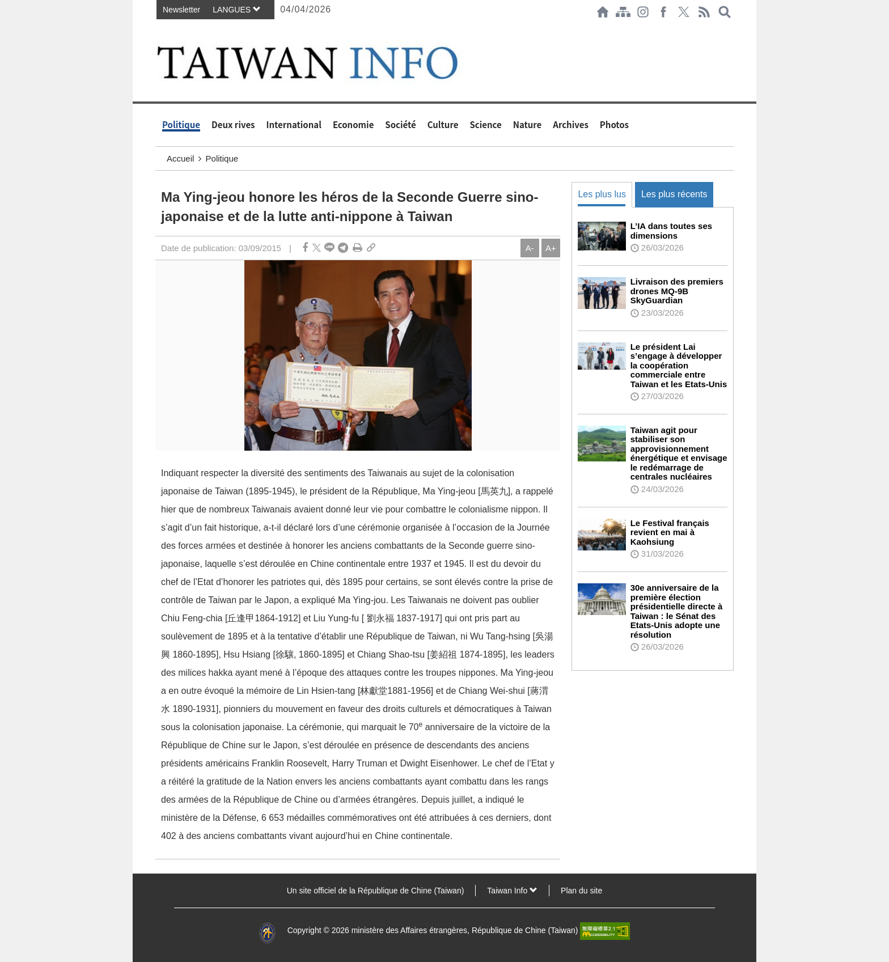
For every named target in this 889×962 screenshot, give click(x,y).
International (293, 124)
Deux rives (233, 124)
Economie (353, 124)
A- (530, 248)
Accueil (180, 158)
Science (485, 124)
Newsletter (181, 9)
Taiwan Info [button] (512, 890)
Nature (527, 124)
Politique (181, 124)
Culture (443, 124)
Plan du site (581, 890)
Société (400, 124)
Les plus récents (674, 194)
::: (158, 29)
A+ (550, 248)
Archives (571, 124)
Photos (614, 124)
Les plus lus (602, 194)
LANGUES (237, 9)
